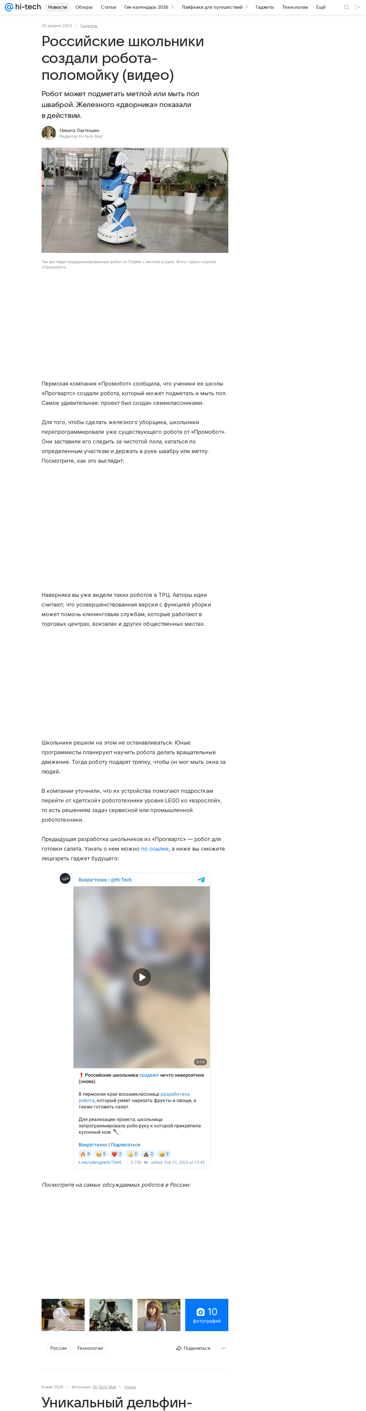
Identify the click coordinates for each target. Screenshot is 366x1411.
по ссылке (154, 849)
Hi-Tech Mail (104, 1386)
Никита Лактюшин (79, 130)
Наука (130, 1386)
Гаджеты (89, 25)
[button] (135, 201)
